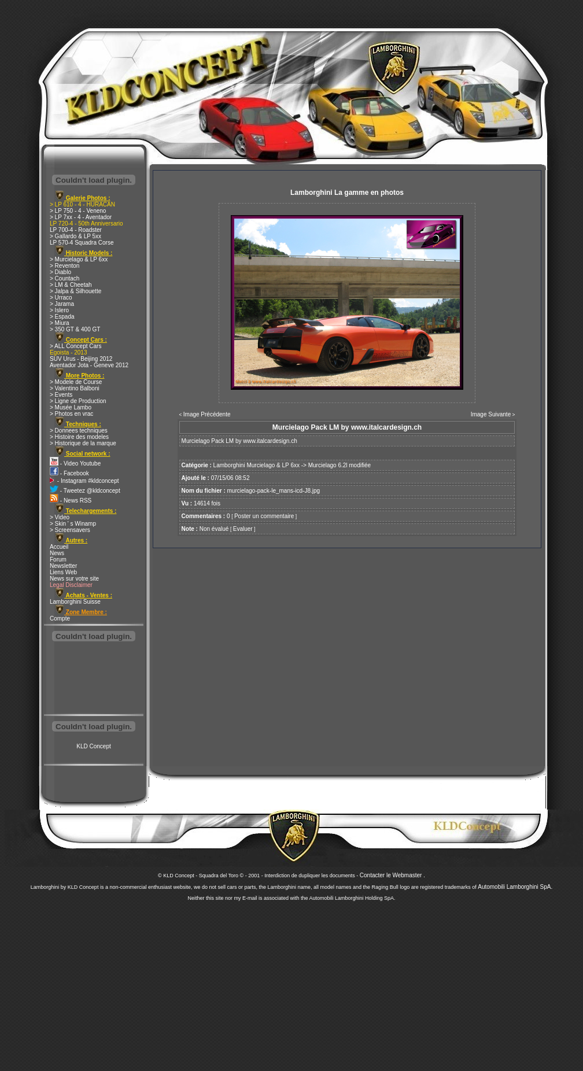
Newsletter (63, 566)
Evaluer (243, 529)
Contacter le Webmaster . (392, 875)
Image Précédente (207, 414)
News (57, 553)
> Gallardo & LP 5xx (75, 236)
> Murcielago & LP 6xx (79, 259)
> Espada (62, 316)
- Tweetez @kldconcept (85, 491)
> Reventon (64, 266)
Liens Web (63, 572)
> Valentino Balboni (74, 388)
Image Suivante (491, 414)
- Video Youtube (75, 463)
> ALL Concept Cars (75, 346)
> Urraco (61, 297)
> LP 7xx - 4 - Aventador (81, 217)
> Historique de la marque (83, 443)
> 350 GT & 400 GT (75, 329)
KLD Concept (93, 746)
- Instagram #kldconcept (84, 481)
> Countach (64, 278)
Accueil (59, 547)
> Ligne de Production (78, 401)
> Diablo (60, 272)
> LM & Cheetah (71, 285)
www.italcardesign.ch (270, 441)
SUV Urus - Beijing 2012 (81, 359)
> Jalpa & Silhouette (75, 291)
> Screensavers (70, 530)
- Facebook (69, 473)
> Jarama (62, 304)
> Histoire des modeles (79, 437)
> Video (59, 517)
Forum (58, 559)
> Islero (59, 310)
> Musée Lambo (70, 407)
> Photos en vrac (71, 414)
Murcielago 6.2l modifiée (339, 465)
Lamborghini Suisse (75, 602)
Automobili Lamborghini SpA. (515, 887)
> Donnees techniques (79, 430)
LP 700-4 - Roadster (76, 230)
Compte (60, 618)
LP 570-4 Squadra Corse (81, 242)
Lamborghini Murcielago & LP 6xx (256, 465)
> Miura (59, 323)
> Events (61, 395)
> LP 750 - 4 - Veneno (78, 211)
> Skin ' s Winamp (73, 523)
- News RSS (70, 500)
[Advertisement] (93, 679)
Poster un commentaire (264, 516)
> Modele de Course (76, 382)
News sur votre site (74, 578)
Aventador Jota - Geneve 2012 (89, 365)
